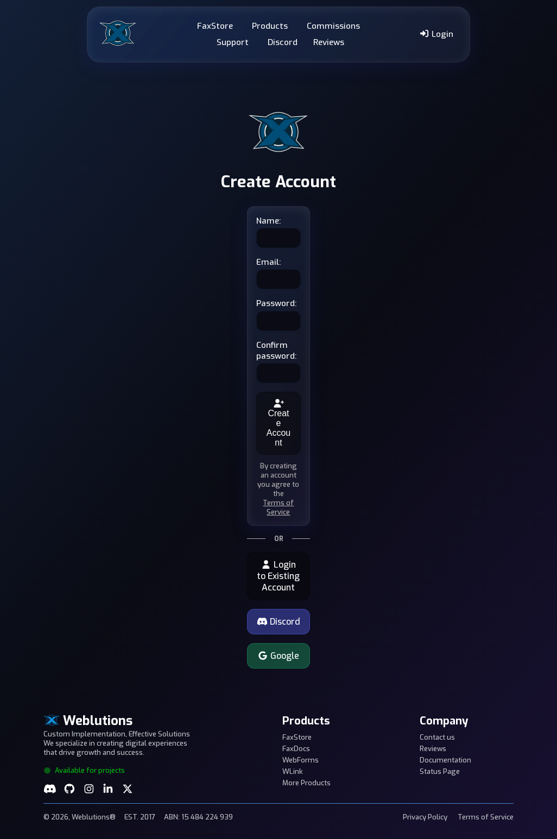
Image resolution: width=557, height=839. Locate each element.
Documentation (445, 760)
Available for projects (84, 770)
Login (436, 34)
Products (270, 26)
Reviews (328, 42)
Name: (268, 220)
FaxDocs (296, 748)
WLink (292, 771)
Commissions (333, 26)
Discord (283, 42)
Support (233, 42)
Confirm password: (276, 350)
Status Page (440, 771)
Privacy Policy (425, 817)
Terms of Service (278, 507)
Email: (268, 262)
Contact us (437, 737)
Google (278, 656)
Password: (276, 303)
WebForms (300, 760)
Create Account (278, 423)
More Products (306, 782)
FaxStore (215, 26)
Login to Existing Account (278, 576)
